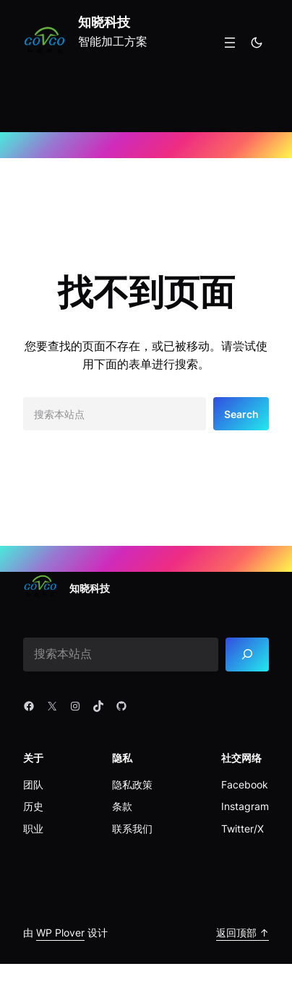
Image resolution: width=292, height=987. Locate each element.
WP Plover (60, 932)
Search (241, 414)
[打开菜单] (230, 42)
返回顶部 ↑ (242, 932)
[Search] (247, 654)
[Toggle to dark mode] (256, 42)
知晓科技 (104, 22)
